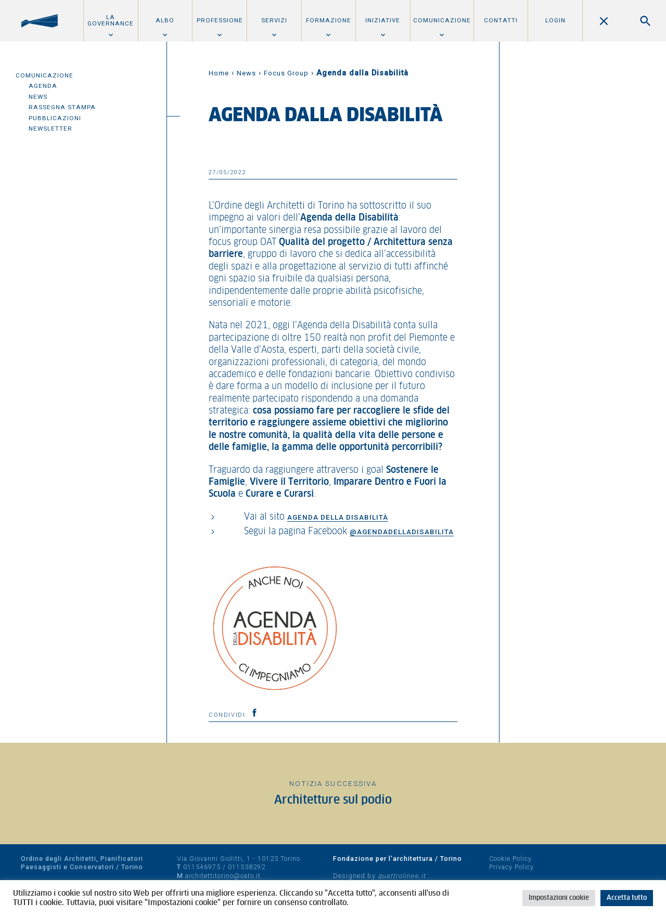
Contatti (501, 20)
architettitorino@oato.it (223, 876)
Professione (220, 20)
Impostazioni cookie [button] (559, 898)
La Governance (110, 20)
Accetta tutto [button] (627, 898)
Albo (165, 20)
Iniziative (382, 20)
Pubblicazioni (55, 118)
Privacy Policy (511, 867)
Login (555, 20)
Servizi (274, 20)
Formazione (328, 20)
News (38, 96)
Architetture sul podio (333, 800)
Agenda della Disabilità (337, 517)
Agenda (43, 85)
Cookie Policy (510, 858)
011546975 (202, 867)
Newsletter (50, 128)
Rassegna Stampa (62, 107)
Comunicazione (442, 20)
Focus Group (286, 73)
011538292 (246, 867)
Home (219, 73)
